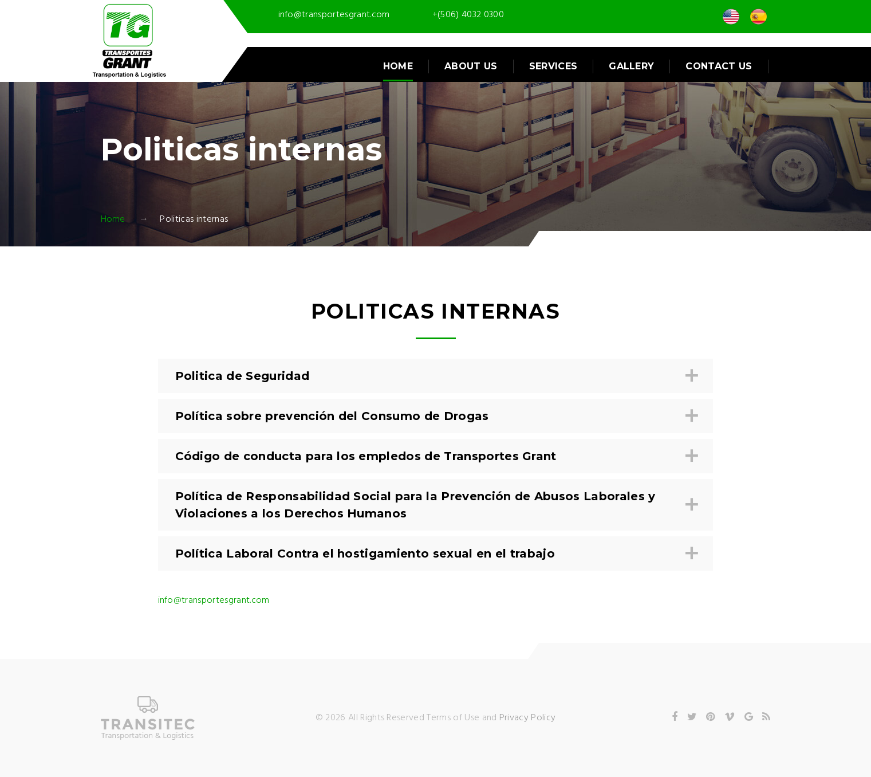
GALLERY (631, 66)
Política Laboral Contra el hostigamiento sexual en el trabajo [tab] (434, 554)
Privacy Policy (527, 718)
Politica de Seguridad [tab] (434, 376)
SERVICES (553, 66)
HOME (398, 66)
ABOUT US (471, 66)
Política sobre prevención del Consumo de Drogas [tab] (434, 416)
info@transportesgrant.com (334, 14)
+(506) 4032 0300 (468, 14)
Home (113, 219)
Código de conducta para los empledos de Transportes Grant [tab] (434, 456)
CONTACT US (718, 66)
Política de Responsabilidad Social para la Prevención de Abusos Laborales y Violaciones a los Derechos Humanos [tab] (434, 504)
